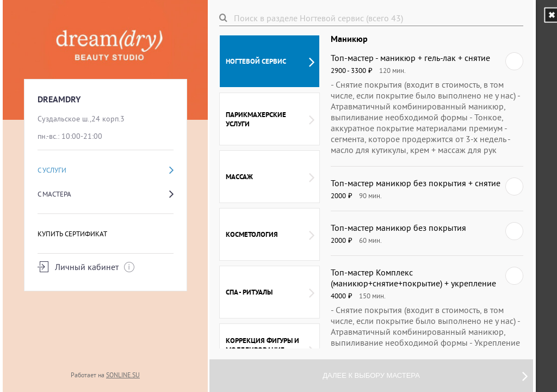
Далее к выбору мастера (425, 375)
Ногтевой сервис (270, 61)
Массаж (270, 177)
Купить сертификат (72, 233)
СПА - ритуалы (270, 292)
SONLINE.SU (123, 375)
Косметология (270, 234)
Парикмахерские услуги (270, 119)
